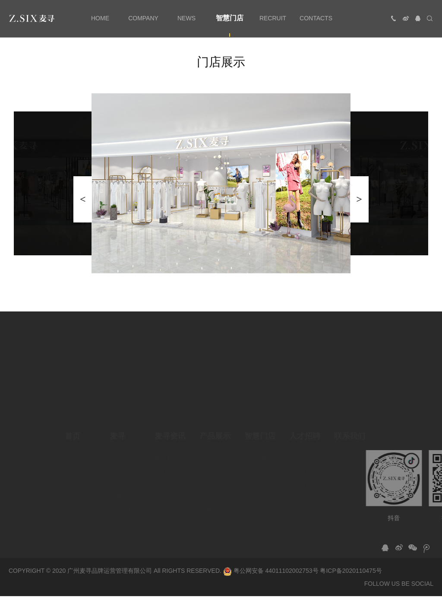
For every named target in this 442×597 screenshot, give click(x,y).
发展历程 (122, 503)
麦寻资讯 (170, 430)
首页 (72, 430)
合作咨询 (346, 451)
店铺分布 (256, 451)
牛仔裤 (208, 464)
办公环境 (256, 477)
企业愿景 (122, 477)
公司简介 (122, 451)
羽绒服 (208, 451)
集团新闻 (167, 451)
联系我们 (349, 430)
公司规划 (122, 464)
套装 (205, 503)
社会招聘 (301, 477)
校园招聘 (301, 464)
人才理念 (301, 451)
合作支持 (346, 464)
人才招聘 (304, 430)
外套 (205, 490)
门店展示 (256, 464)
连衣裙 (208, 477)
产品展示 (214, 430)
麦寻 (117, 430)
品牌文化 (122, 490)
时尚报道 (167, 464)
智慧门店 (259, 430)
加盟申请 (346, 477)
